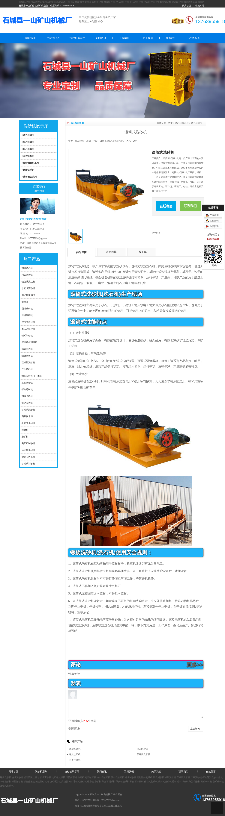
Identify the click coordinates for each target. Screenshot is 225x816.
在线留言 (194, 38)
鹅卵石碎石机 (136, 781)
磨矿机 (97, 781)
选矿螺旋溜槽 (77, 2)
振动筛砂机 (41, 781)
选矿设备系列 (30, 176)
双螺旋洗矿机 (143, 754)
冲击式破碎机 (122, 2)
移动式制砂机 (151, 781)
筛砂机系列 (28, 156)
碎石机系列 (28, 149)
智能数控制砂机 (163, 2)
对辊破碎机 (109, 2)
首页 (170, 123)
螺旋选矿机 (17, 781)
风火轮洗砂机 (122, 781)
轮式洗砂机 (36, 2)
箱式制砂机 (177, 2)
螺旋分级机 (29, 781)
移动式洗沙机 (54, 781)
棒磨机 (90, 781)
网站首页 (30, 38)
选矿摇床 (176, 781)
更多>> (194, 665)
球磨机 (185, 781)
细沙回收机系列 (31, 163)
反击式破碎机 (136, 2)
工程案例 (124, 38)
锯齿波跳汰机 (49, 2)
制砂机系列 (28, 142)
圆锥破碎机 (97, 2)
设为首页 (186, 5)
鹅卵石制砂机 (108, 781)
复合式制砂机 (7, 785)
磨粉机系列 (28, 170)
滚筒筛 (88, 2)
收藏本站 (199, 5)
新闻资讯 (101, 38)
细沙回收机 (194, 781)
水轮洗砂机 (5, 781)
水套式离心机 (63, 2)
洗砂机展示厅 (77, 38)
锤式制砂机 (149, 2)
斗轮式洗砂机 (80, 781)
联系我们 (171, 38)
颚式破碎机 (218, 781)
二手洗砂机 (74, 760)
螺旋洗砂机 (24, 2)
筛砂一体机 (206, 781)
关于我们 (147, 38)
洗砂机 (81, 266)
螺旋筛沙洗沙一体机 (212, 777)
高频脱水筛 (67, 781)
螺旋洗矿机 (189, 2)
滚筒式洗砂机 (165, 781)
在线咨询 (214, 386)
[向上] (217, 808)
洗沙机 (81, 305)
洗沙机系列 (54, 38)
